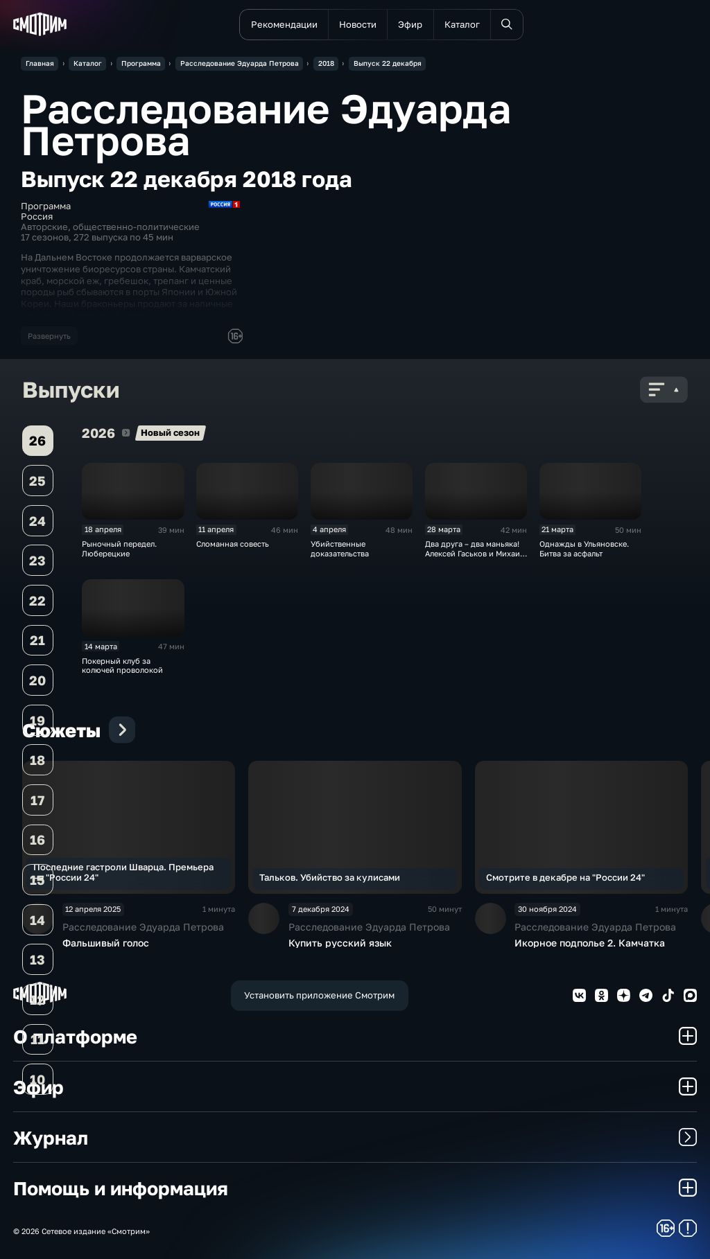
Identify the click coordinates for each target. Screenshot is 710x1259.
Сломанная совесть (232, 543)
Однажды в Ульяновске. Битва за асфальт (584, 548)
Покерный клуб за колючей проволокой (122, 665)
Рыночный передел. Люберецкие (119, 548)
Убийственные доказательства (340, 548)
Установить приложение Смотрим (319, 995)
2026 (126, 432)
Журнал (355, 1137)
